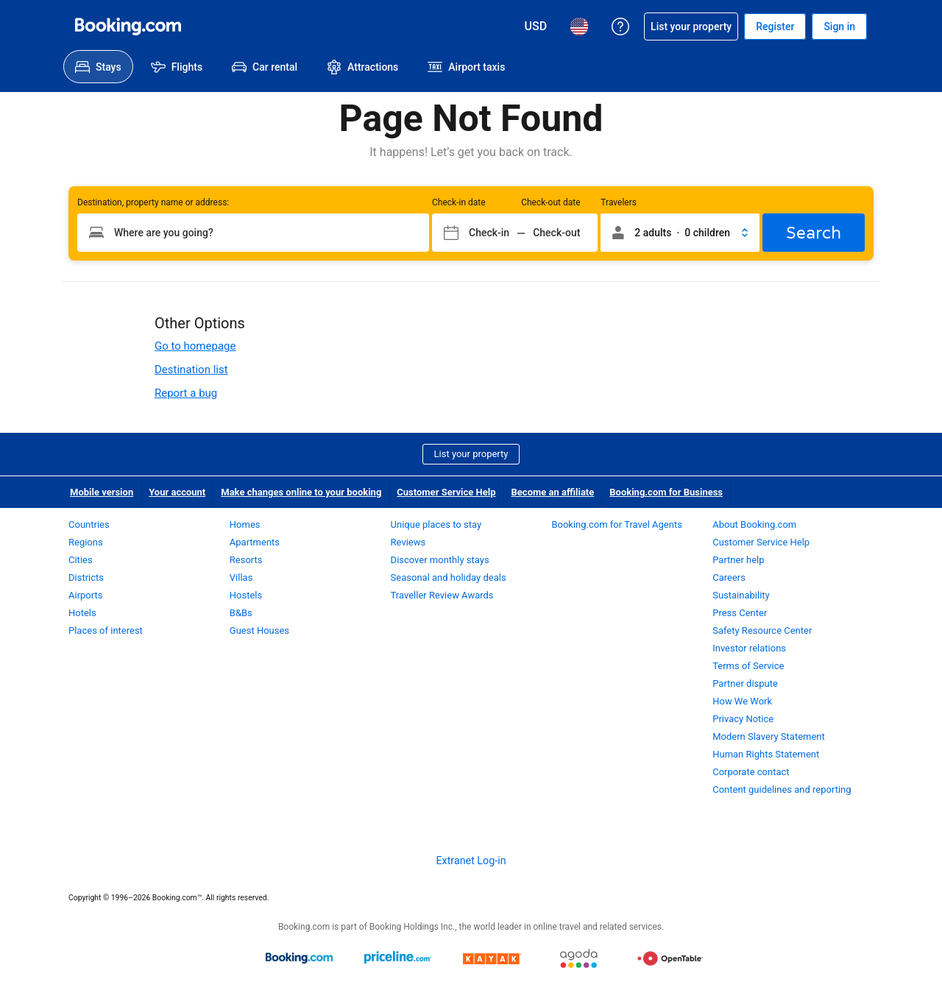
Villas (241, 577)
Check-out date (550, 202)
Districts (86, 577)
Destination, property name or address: (153, 202)
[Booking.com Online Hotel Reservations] (128, 26)
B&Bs (241, 612)
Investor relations (749, 648)
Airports (85, 595)
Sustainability (741, 595)
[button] (680, 232)
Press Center (739, 612)
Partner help (738, 559)
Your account (177, 492)
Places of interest (105, 630)
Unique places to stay (436, 524)
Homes (245, 524)
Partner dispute (745, 683)
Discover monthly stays (440, 559)
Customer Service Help (446, 492)
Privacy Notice (742, 718)
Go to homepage (195, 346)
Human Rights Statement (765, 754)
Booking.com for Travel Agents (616, 524)
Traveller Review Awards (442, 595)
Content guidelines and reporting (781, 789)
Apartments (255, 542)
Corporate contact (750, 771)
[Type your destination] (253, 232)
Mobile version (101, 492)
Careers (729, 577)
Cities (80, 559)
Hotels (82, 612)
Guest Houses (259, 630)
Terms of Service (748, 665)
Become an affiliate (553, 492)
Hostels (246, 595)
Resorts (246, 559)
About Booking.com (754, 524)
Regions (85, 542)
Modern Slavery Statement (768, 736)
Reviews (408, 542)
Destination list (191, 369)
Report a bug (186, 393)
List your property (471, 453)
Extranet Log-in (471, 860)
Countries (89, 524)
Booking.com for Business (666, 492)
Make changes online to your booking (301, 492)
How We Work (742, 701)
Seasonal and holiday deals (448, 577)
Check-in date (459, 202)
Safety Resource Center (762, 630)
